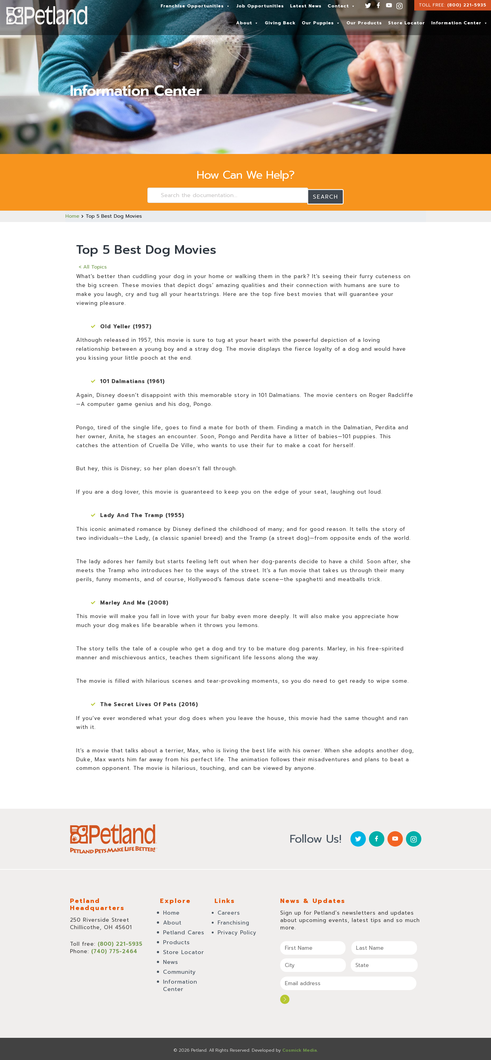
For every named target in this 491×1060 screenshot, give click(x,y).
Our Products (364, 23)
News (170, 960)
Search (325, 195)
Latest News (305, 6)
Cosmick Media (299, 1047)
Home (72, 214)
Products (176, 941)
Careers (229, 911)
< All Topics (93, 265)
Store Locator (406, 23)
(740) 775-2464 (114, 950)
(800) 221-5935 (466, 5)
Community (179, 970)
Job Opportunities (260, 6)
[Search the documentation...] (227, 195)
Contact (341, 6)
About (247, 23)
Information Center (459, 23)
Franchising (233, 921)
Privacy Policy (237, 931)
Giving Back (280, 23)
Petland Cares (183, 931)
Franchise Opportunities (195, 6)
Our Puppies (321, 23)
